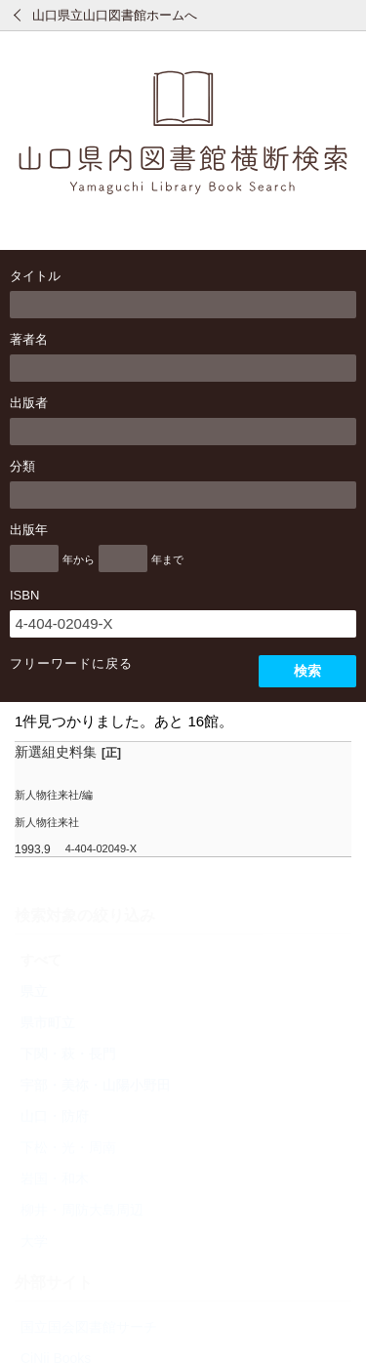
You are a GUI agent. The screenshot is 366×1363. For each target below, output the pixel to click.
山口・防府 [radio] (54, 1116)
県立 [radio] (34, 991)
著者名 (29, 339)
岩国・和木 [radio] (54, 1178)
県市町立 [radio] (47, 1022)
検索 (307, 671)
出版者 (29, 402)
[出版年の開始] (34, 558)
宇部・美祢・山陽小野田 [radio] (95, 1085)
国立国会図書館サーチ (88, 1327)
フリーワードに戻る (71, 663)
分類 (22, 466)
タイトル (35, 275)
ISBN (24, 595)
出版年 (29, 529)
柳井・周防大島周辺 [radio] (81, 1210)
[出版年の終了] (123, 558)
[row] (183, 799)
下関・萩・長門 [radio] (68, 1053)
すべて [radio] (40, 960)
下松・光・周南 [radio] (68, 1147)
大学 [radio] (34, 1241)
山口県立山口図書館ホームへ (114, 15)
